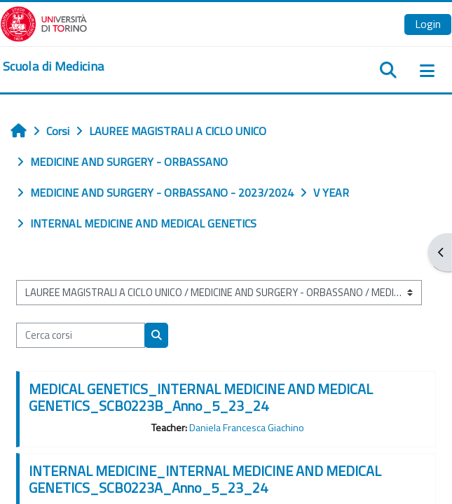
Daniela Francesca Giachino (246, 427)
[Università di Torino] (44, 22)
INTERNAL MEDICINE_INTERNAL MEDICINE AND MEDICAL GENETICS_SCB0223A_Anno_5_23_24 (205, 479)
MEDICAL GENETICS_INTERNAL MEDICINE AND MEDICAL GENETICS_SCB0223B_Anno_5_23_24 (201, 397)
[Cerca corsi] (80, 335)
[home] (53, 66)
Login (428, 23)
